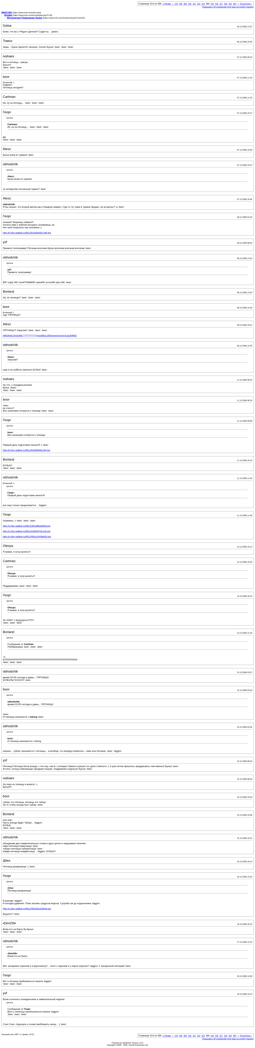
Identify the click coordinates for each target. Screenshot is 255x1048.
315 (212, 4)
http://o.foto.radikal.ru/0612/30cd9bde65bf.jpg (26, 526)
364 (234, 4)
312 (198, 4)
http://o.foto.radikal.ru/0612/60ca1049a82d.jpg (27, 536)
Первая (167, 4)
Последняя (245, 4)
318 (225, 4)
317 (221, 4)
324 (230, 4)
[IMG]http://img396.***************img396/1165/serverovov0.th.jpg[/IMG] (40, 335)
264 (180, 4)
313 (203, 4)
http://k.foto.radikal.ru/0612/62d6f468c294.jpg (26, 450)
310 (189, 4)
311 (194, 4)
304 (185, 4)
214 (176, 4)
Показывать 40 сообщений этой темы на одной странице (228, 7)
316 (216, 4)
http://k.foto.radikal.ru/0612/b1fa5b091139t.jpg (27, 232)
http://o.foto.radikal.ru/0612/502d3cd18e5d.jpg (27, 908)
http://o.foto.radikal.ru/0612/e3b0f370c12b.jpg (26, 531)
